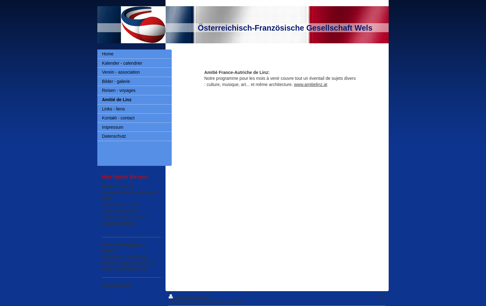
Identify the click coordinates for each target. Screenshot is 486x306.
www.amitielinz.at (310, 84)
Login (381, 296)
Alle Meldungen (117, 284)
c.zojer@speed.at (119, 222)
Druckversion (182, 297)
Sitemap (204, 297)
